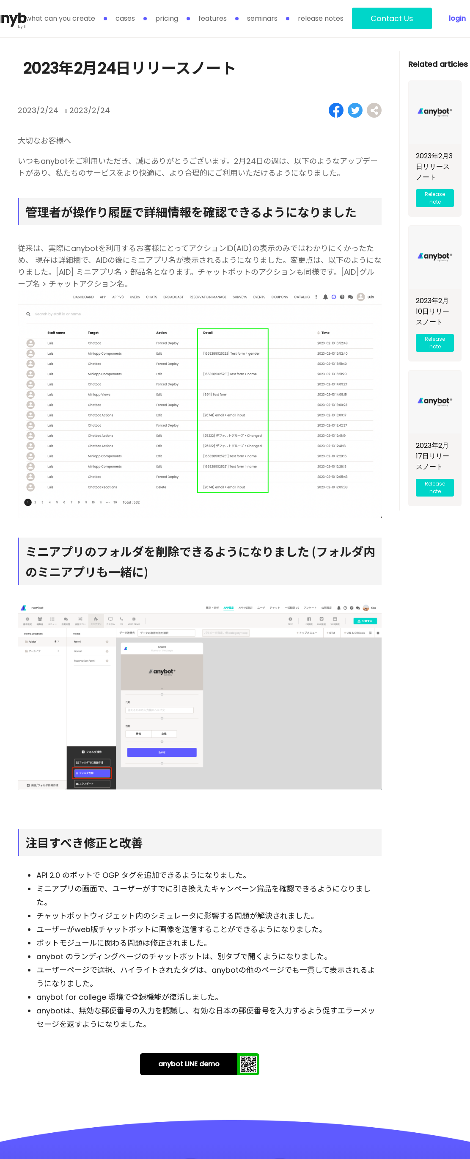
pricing (166, 18)
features (212, 18)
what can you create (60, 18)
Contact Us (392, 18)
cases (125, 18)
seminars (262, 18)
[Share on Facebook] (336, 110)
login (457, 18)
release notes (321, 18)
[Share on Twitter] (355, 110)
